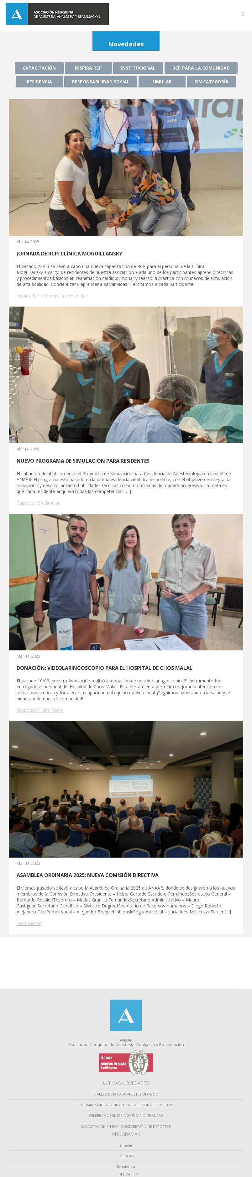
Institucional (138, 68)
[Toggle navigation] (242, 14)
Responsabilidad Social (100, 82)
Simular (162, 82)
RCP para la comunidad (201, 68)
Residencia (39, 82)
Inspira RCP (88, 68)
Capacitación (39, 68)
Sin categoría (211, 82)
